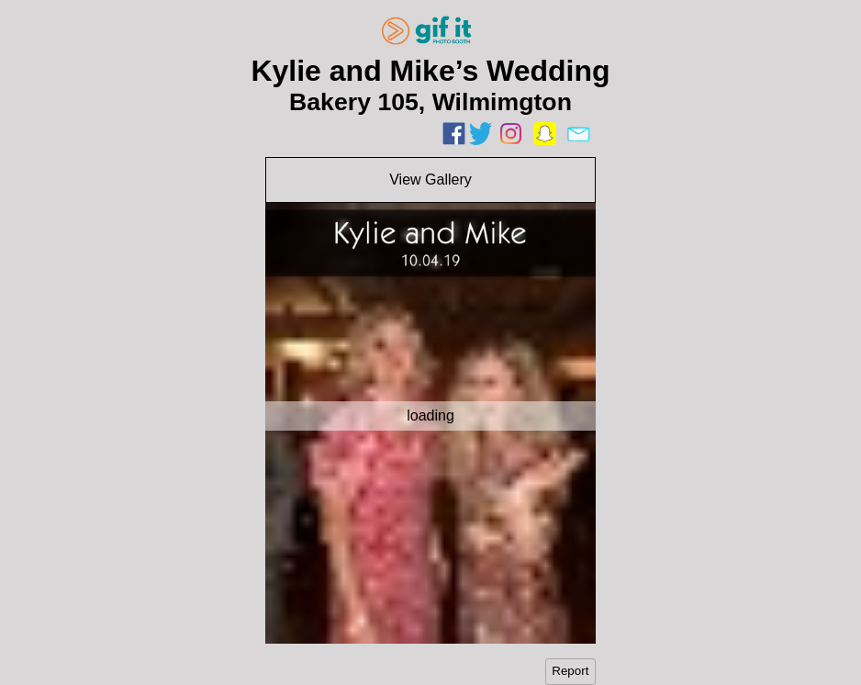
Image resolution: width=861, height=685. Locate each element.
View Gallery (430, 179)
